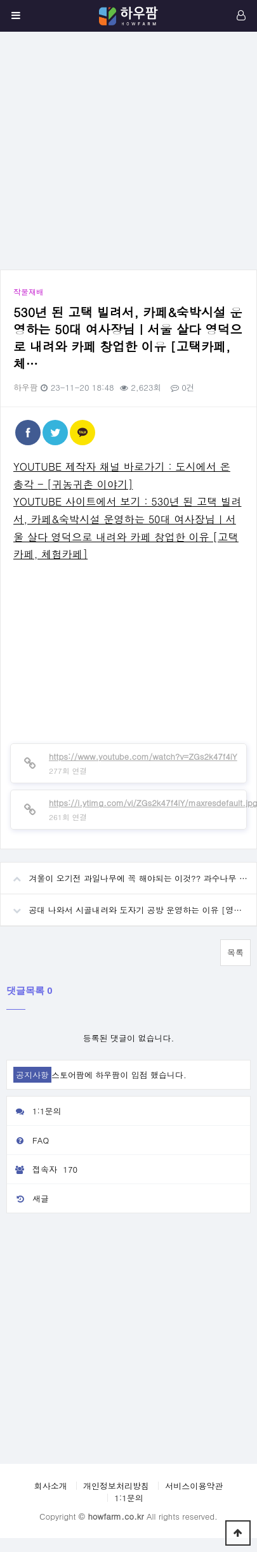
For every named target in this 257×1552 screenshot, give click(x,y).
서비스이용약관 (194, 1486)
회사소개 (50, 1486)
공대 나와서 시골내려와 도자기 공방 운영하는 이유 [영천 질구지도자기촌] (128, 905)
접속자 (44, 1169)
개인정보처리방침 (116, 1486)
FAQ (28, 1140)
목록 (235, 952)
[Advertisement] (119, 151)
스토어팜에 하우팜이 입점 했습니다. (119, 1075)
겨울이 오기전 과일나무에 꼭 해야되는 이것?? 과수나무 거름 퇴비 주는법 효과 (128, 873)
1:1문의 (34, 1111)
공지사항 (32, 1075)
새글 (28, 1198)
